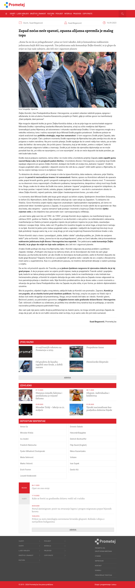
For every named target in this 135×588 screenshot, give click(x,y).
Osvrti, (26, 23)
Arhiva (67, 378)
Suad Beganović (36, 23)
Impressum (99, 561)
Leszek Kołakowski (28, 476)
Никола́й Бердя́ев (78, 433)
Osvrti (12, 14)
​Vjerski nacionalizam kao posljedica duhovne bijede (99, 409)
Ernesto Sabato (76, 427)
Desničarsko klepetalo (97, 361)
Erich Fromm (25, 470)
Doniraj (98, 570)
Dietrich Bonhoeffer (78, 439)
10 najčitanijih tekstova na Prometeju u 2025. (49, 349)
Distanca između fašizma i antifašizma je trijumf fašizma (49, 395)
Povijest (59, 14)
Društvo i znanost (38, 14)
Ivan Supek (74, 463)
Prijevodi (77, 14)
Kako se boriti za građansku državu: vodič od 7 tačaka (58, 498)
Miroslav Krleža (26, 433)
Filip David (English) (78, 445)
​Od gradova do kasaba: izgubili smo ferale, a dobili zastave (49, 364)
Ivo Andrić (24, 439)
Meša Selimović (27, 457)
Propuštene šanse (95, 347)
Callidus (113, 585)
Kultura (50, 14)
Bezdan (24, 488)
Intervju (68, 14)
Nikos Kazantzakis (78, 451)
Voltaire (73, 457)
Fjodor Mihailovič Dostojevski (32, 451)
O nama (98, 556)
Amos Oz (24, 427)
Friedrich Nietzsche (28, 445)
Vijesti (24, 499)
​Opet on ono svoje (41, 488)
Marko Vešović (26, 463)
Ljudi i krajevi (23, 14)
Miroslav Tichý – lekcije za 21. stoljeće (50, 409)
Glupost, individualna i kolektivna (98, 394)
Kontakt (98, 566)
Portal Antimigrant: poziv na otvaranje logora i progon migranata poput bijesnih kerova (72, 510)
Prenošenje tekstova (103, 575)
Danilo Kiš (74, 470)
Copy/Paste (87, 14)
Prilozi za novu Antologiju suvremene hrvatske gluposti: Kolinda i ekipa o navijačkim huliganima (68, 520)
